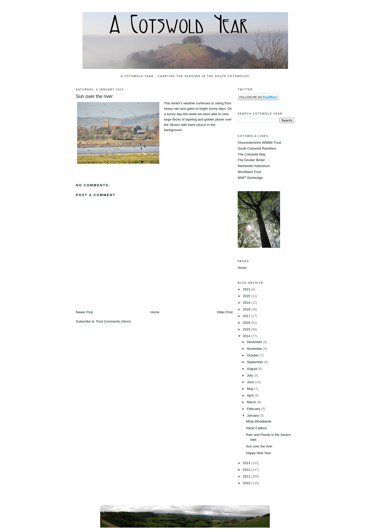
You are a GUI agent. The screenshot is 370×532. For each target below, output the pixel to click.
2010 (247, 483)
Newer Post (84, 312)
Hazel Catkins (256, 428)
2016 (247, 323)
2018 (247, 309)
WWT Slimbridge (250, 178)
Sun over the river (94, 96)
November (255, 349)
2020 (247, 296)
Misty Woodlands (258, 421)
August (252, 369)
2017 (247, 316)
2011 (247, 476)
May (250, 389)
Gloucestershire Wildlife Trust (259, 142)
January (253, 415)
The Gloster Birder (251, 160)
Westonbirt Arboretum (254, 166)
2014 (247, 336)
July (250, 375)
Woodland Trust (249, 172)
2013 (247, 463)
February (254, 409)
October (253, 355)
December (255, 342)
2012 (247, 470)
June (251, 382)
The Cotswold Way (252, 154)
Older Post (225, 312)
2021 (247, 289)
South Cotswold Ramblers (257, 148)
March (252, 402)
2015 (247, 329)
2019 (247, 303)
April (251, 395)
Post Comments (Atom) (113, 321)
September (255, 362)
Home (155, 312)
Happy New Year (258, 453)
